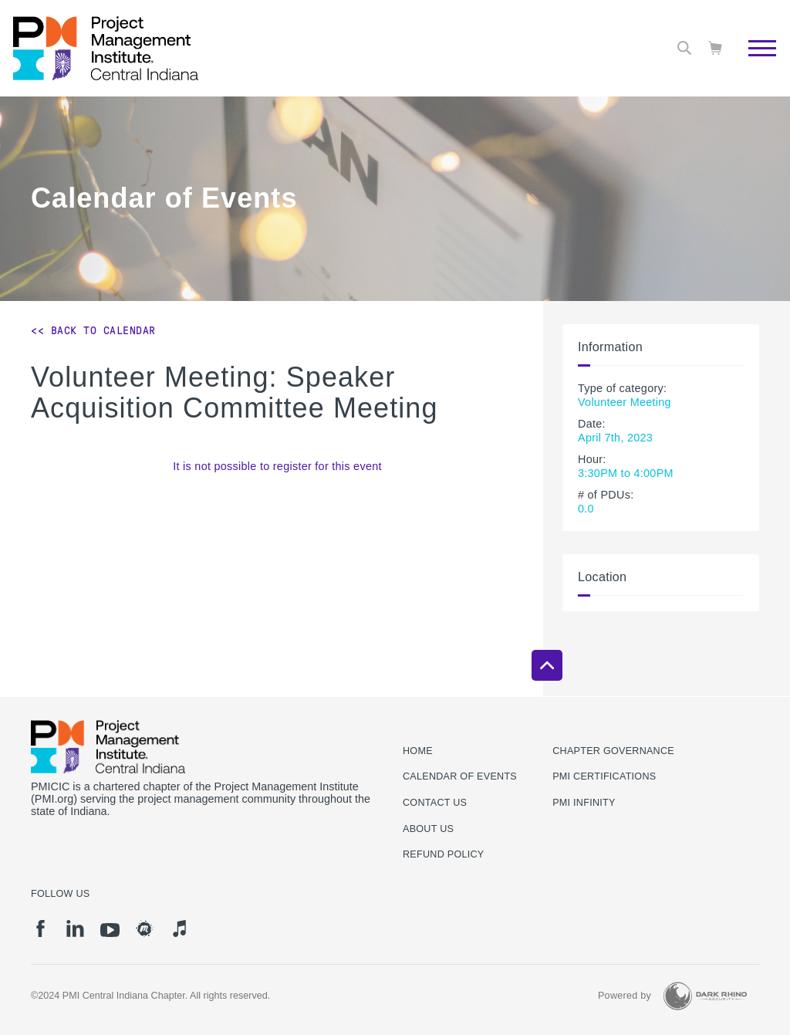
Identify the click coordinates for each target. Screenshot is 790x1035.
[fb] (40, 928)
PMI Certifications (604, 776)
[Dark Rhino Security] (705, 996)
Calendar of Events (460, 776)
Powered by (624, 995)
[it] (179, 928)
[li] (75, 928)
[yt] (110, 930)
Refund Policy (443, 854)
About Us (428, 829)
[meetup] (144, 928)
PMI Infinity (583, 802)
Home (418, 751)
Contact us (435, 802)
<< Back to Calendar (93, 330)
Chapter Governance (613, 751)
